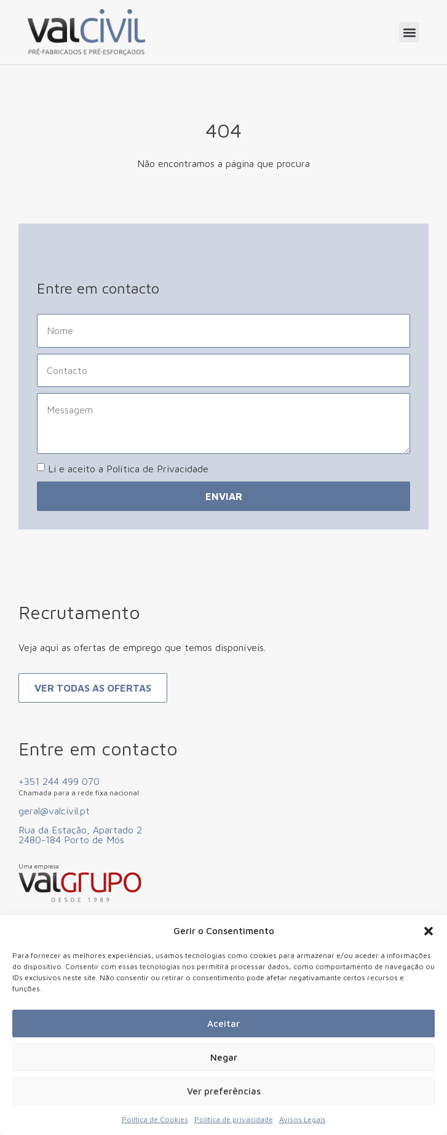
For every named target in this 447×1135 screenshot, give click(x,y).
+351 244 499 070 (59, 781)
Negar (223, 1057)
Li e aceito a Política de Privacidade (128, 468)
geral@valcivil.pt (54, 810)
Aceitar (223, 1023)
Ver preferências (224, 1091)
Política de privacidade (233, 1119)
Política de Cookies (155, 1119)
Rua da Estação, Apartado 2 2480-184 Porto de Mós (80, 834)
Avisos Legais (302, 1119)
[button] (428, 931)
